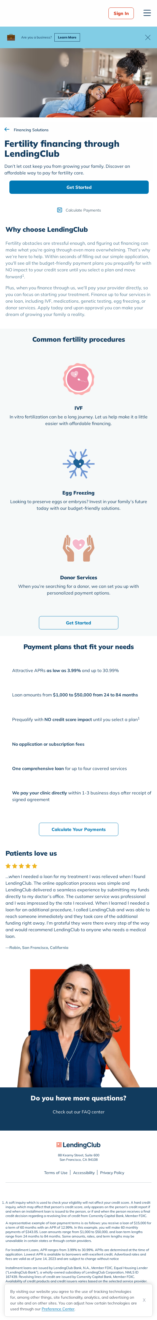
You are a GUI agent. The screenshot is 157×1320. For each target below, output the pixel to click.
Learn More (67, 37)
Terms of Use (56, 1172)
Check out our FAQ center (79, 1112)
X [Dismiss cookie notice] (144, 1300)
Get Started (79, 187)
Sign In (121, 13)
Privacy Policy (112, 1172)
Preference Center (58, 1308)
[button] (147, 37)
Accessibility (84, 1172)
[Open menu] (147, 13)
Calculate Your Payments (79, 829)
